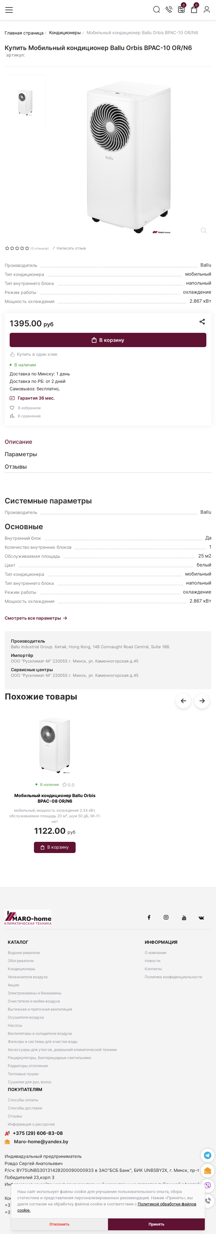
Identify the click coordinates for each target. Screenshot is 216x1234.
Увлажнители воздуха (28, 977)
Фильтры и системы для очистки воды (42, 1041)
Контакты (153, 968)
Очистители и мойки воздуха (34, 1001)
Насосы (15, 1025)
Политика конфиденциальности (173, 977)
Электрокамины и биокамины (34, 993)
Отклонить (59, 1224)
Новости (152, 960)
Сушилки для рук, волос (30, 1082)
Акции (13, 985)
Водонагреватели (24, 952)
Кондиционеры (21, 968)
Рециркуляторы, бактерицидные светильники (49, 1057)
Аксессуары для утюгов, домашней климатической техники (62, 1049)
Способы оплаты (23, 1100)
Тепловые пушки (23, 1073)
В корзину (108, 340)
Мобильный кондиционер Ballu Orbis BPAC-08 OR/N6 (55, 798)
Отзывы (15, 1116)
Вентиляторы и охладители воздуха (40, 1033)
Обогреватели (21, 960)
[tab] (108, 442)
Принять (156, 1224)
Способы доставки (25, 1108)
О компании (155, 952)
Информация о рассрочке (31, 1124)
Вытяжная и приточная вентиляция (40, 1009)
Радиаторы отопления (28, 1065)
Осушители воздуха (26, 1017)
